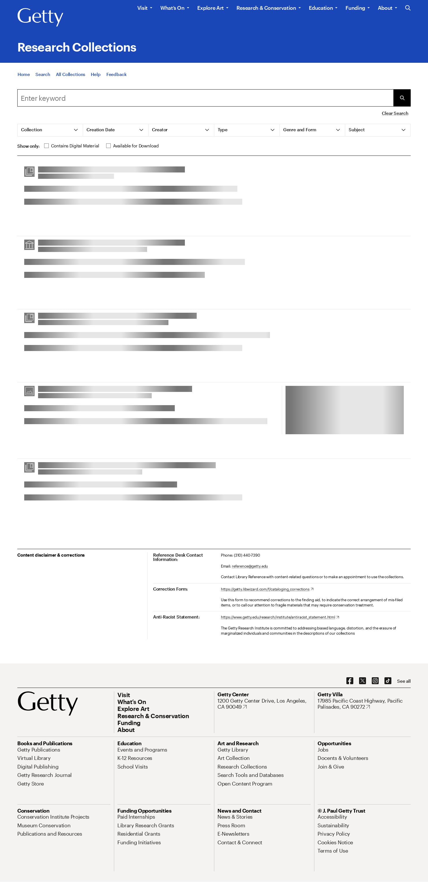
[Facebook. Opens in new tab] (349, 681)
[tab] (50, 130)
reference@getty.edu (250, 566)
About (385, 8)
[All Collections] (70, 74)
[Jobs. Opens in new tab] (323, 749)
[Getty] (40, 17)
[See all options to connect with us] (404, 681)
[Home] (24, 74)
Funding (355, 8)
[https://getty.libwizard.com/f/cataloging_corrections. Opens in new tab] (267, 589)
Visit (142, 8)
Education (321, 8)
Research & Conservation (266, 8)
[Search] (42, 74)
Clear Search (395, 113)
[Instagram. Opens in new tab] (375, 681)
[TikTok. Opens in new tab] (387, 681)
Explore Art (210, 8)
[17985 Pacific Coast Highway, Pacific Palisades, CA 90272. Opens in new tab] (364, 704)
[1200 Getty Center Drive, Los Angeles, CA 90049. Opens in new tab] (264, 704)
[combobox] (205, 98)
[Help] (95, 74)
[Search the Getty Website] (408, 8)
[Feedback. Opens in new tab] (116, 74)
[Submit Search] (402, 98)
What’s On (172, 8)
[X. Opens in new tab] (362, 681)
